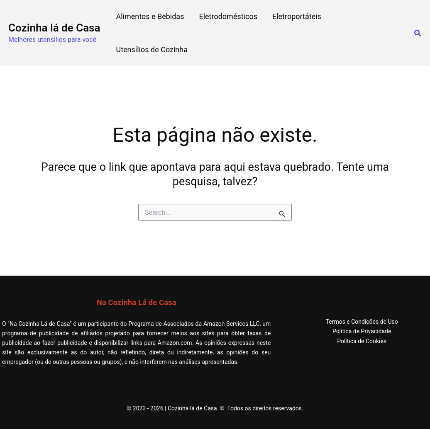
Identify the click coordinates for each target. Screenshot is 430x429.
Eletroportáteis (296, 16)
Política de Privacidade (361, 331)
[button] (418, 33)
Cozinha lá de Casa (54, 28)
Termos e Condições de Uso (361, 321)
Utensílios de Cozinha (152, 49)
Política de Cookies (361, 341)
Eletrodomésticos (228, 16)
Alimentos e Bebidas (150, 16)
